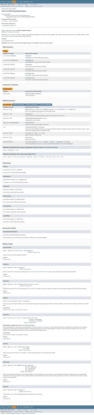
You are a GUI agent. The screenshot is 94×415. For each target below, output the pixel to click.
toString (48, 156)
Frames (19, 4)
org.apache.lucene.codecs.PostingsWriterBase (17, 15)
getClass (22, 156)
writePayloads (29, 73)
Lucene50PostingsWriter (9, 25)
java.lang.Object (6, 14)
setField (28, 127)
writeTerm (28, 142)
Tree (21, 1)
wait (54, 156)
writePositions (30, 78)
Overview (3, 1)
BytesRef (45, 109)
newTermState (29, 122)
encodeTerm (11, 150)
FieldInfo (13, 55)
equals (10, 156)
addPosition (29, 109)
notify (35, 156)
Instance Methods (18, 104)
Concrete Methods (45, 104)
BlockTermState (37, 118)
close (4, 150)
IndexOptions (14, 60)
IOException (36, 252)
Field (11, 6)
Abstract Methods (32, 104)
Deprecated (26, 1)
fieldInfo (28, 55)
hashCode (29, 156)
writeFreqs (28, 64)
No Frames (25, 4)
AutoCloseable (13, 21)
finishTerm (28, 118)
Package (9, 1)
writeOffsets (29, 69)
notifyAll (42, 156)
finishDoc (28, 114)
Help (31, 1)
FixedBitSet (60, 142)
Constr (16, 6)
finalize (15, 156)
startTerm (28, 137)
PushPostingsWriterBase (32, 93)
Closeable (5, 21)
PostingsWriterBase (13, 32)
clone (4, 156)
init (17, 150)
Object (33, 154)
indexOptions (29, 60)
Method (21, 6)
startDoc (28, 133)
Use (18, 1)
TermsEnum (45, 142)
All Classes (34, 4)
